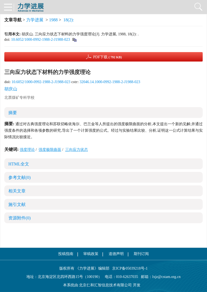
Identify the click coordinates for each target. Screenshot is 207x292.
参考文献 (19, 177)
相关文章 (17, 191)
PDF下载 (107, 57)
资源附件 (19, 218)
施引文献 (17, 204)
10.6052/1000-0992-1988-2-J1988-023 (40, 40)
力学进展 (34, 20)
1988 (53, 20)
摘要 (12, 112)
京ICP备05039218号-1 (128, 268)
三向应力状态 (76, 150)
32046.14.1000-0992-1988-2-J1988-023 (110, 82)
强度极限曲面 (50, 150)
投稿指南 (65, 254)
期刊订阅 (141, 254)
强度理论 (27, 150)
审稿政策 (90, 254)
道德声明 (116, 254)
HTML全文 (18, 164)
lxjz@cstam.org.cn (166, 277)
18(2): (69, 20)
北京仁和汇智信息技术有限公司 (105, 285)
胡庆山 (10, 89)
